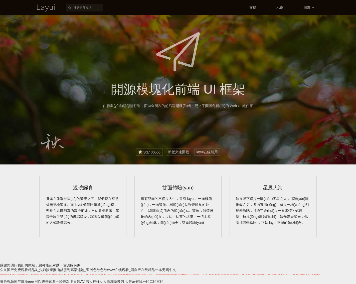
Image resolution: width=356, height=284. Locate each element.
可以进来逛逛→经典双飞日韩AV (60, 282)
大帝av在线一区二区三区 (144, 282)
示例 (279, 7)
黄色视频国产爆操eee (17, 282)
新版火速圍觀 (178, 152)
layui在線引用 (207, 152)
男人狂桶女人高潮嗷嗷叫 (105, 282)
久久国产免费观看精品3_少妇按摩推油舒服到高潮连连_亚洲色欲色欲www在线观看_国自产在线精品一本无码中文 (88, 270)
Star (149, 152)
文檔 (252, 7)
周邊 (309, 7)
